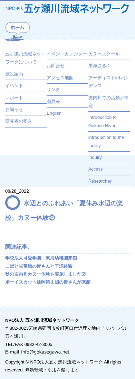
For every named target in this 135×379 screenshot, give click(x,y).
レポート (14, 97)
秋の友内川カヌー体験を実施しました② (45, 274)
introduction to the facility (106, 141)
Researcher (100, 181)
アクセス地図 (60, 77)
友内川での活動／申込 (108, 101)
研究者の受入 (18, 121)
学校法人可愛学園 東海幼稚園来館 (41, 257)
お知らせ (14, 109)
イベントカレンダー (67, 54)
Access (95, 169)
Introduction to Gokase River (102, 121)
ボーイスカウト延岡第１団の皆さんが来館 (47, 282)
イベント (14, 85)
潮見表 (53, 101)
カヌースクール (104, 54)
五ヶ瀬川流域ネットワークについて (25, 57)
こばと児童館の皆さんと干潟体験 (39, 266)
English (54, 113)
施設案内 (14, 73)
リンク (53, 89)
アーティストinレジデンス (108, 81)
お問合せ (56, 65)
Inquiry (95, 157)
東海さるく (99, 65)
